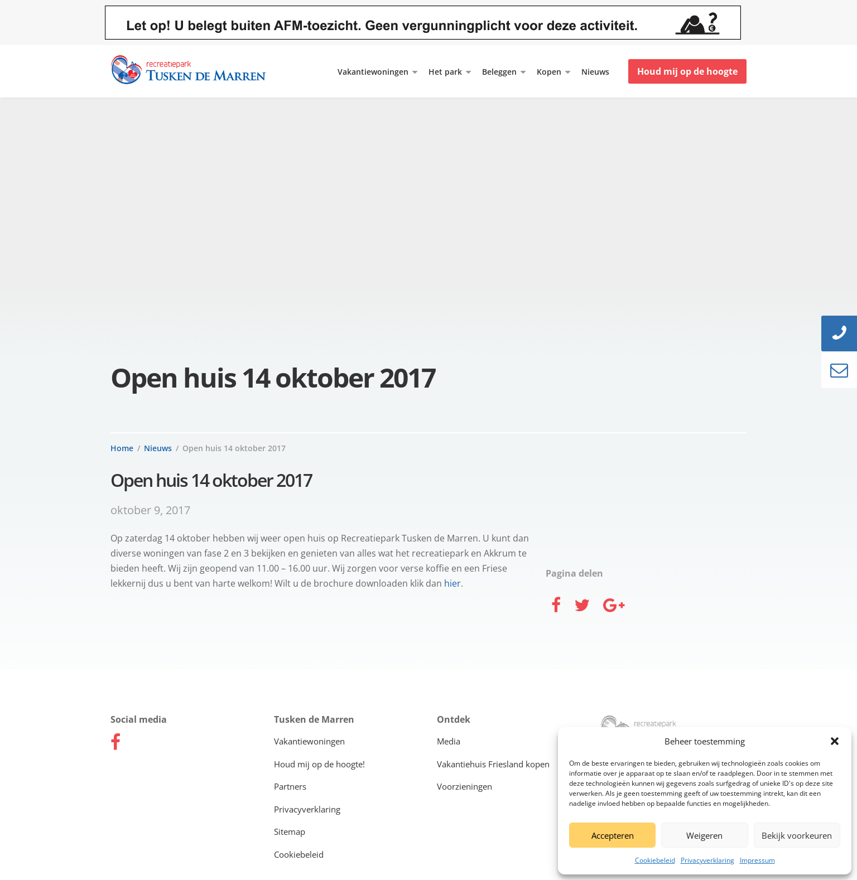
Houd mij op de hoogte (687, 71)
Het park (445, 71)
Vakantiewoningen (373, 71)
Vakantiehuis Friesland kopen (493, 764)
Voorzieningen (464, 786)
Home (121, 448)
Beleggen (499, 71)
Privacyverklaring (707, 860)
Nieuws (595, 71)
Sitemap (289, 831)
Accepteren (612, 835)
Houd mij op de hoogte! (319, 764)
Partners (290, 786)
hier (452, 583)
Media (448, 741)
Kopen (549, 71)
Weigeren (704, 835)
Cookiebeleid (655, 860)
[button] (834, 741)
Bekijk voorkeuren (797, 835)
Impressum (757, 860)
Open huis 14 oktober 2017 (234, 448)
